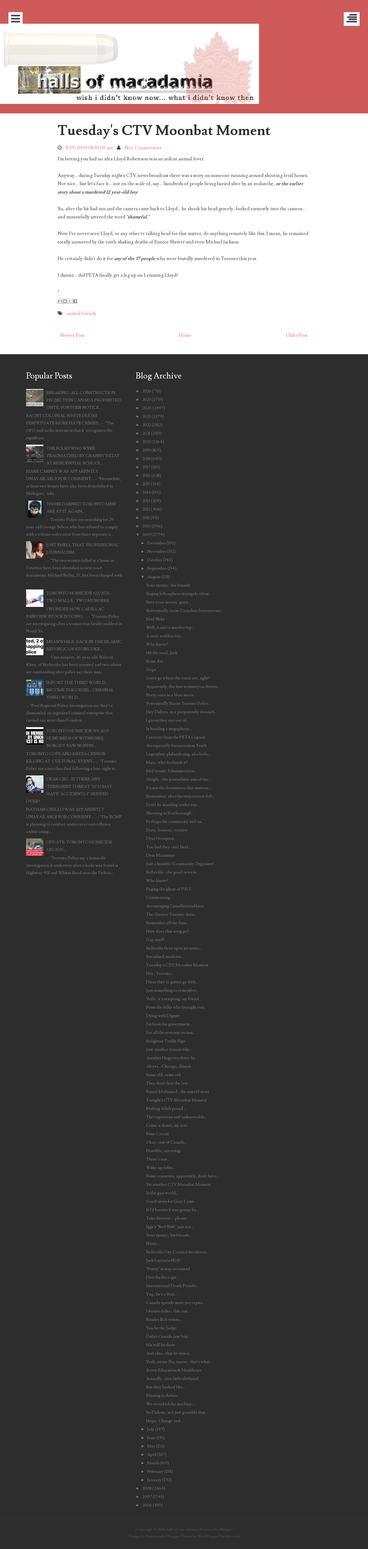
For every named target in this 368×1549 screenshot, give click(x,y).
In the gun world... (162, 1193)
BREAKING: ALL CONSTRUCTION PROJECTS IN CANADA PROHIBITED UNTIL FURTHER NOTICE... (83, 400)
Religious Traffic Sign (165, 1041)
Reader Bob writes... (164, 1319)
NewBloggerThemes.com (219, 1536)
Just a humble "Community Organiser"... (181, 863)
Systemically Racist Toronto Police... (178, 703)
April (152, 1454)
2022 (146, 425)
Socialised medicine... (165, 956)
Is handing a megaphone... (169, 728)
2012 (146, 509)
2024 (147, 408)
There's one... (158, 1159)
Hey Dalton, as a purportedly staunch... (181, 711)
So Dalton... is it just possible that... (177, 1412)
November (156, 551)
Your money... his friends (168, 585)
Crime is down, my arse (167, 1125)
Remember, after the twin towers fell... (180, 796)
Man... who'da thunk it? (167, 762)
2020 (147, 441)
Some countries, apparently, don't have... (182, 1176)
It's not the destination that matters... (178, 787)
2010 (146, 526)
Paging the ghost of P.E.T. (169, 889)
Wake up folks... (160, 1167)
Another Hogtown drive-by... (172, 1058)
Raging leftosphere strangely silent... (178, 593)
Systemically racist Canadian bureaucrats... (184, 610)
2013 (146, 500)
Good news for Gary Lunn (170, 1201)
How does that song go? (167, 931)
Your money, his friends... (168, 1235)
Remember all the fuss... (167, 922)
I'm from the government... (169, 1024)
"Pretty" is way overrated (168, 1269)
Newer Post (72, 335)
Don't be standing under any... (173, 804)
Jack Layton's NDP (163, 1260)
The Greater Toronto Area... (171, 914)
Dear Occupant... (161, 838)
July (151, 1429)
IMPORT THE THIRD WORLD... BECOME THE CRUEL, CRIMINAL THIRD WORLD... (80, 690)
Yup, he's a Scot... (161, 1294)
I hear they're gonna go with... (172, 982)
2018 (146, 458)
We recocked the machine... (170, 1404)
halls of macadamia (181, 1529)
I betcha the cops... (162, 1277)
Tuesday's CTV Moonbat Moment (164, 130)
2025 (146, 399)
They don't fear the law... (168, 1083)
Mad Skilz (155, 619)
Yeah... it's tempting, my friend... (173, 998)
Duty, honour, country (167, 830)
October (154, 560)
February (155, 1471)
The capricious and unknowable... (176, 1117)
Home (185, 335)
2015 (146, 484)
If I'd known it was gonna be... (172, 1209)
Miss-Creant (157, 1133)
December (156, 543)
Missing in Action (161, 1395)
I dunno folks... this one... (168, 1311)
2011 (146, 517)
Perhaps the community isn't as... (175, 821)
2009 (147, 534)
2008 (147, 1488)
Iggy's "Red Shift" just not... (169, 1226)
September (157, 568)
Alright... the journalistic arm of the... (178, 779)
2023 (146, 416)
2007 (147, 1496)
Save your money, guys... (168, 602)
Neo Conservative (143, 148)
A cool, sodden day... (164, 636)
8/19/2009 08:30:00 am (89, 148)
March (153, 1463)
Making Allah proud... (166, 1108)
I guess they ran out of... (167, 720)
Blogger (226, 1529)
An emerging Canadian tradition (175, 906)
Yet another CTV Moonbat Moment (178, 1184)
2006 (147, 1505)
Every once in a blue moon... (171, 695)
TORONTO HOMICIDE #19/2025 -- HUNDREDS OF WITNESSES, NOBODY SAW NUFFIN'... (79, 738)
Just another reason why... (169, 1049)
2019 (146, 450)
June (151, 1437)
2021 (146, 433)
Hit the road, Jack (161, 652)
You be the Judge (161, 1328)
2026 (146, 391)
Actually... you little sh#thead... (173, 1378)
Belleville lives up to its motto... (174, 948)
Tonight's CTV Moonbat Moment (176, 1100)
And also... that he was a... (168, 1353)
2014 (146, 492)
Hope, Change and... (164, 1420)
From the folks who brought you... (176, 1007)
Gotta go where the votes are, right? (178, 678)
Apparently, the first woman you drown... (183, 686)
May (151, 1446)
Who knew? (157, 644)
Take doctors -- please (166, 1218)
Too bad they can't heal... (168, 847)
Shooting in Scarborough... (169, 813)
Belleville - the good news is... (172, 872)
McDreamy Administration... (171, 771)
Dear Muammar (160, 855)
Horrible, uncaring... (164, 1150)
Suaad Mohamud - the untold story (178, 1091)
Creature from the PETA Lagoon (175, 737)
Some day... (156, 661)
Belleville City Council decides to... (177, 1252)
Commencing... (159, 897)
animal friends (81, 313)
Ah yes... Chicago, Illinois (168, 1066)
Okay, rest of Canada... (166, 1142)
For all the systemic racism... (170, 1032)
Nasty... (152, 1243)
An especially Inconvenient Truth (176, 745)
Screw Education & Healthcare (174, 1370)
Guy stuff (155, 939)
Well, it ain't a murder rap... (170, 627)
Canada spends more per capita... (175, 1302)
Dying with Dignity (163, 1015)
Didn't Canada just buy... (168, 1336)
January (154, 1480)
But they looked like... (165, 1387)
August (154, 576)
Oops (151, 669)
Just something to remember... (172, 990)
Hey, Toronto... (159, 973)
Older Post (297, 335)
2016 (146, 475)
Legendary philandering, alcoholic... (178, 754)
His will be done (160, 1344)
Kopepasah (155, 1536)
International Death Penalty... (172, 1285)
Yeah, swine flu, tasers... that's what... (179, 1361)
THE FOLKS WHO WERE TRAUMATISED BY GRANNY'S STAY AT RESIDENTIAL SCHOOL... (83, 456)
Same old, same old (163, 1074)
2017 (146, 467)
